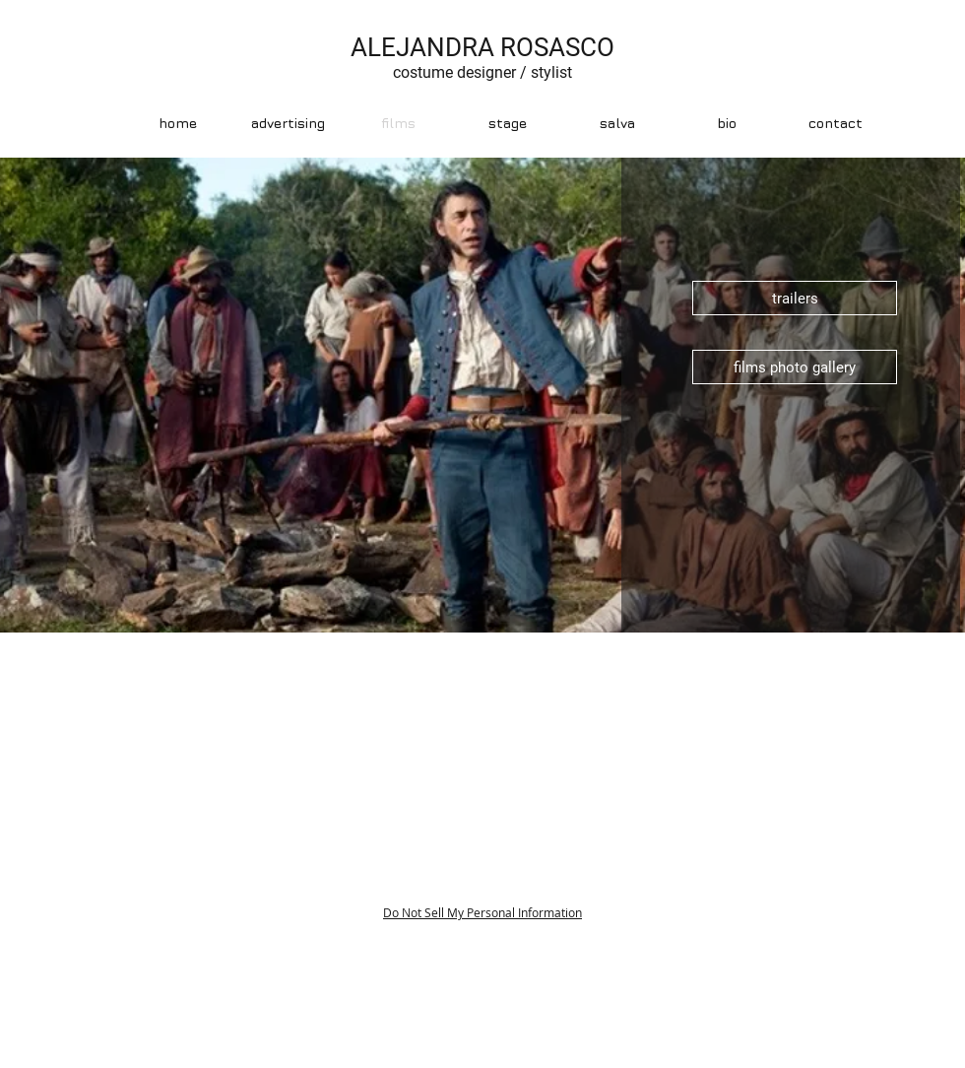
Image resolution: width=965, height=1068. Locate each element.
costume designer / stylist (482, 72)
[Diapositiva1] (483, 607)
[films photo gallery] (794, 367)
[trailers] (794, 298)
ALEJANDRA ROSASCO (482, 47)
